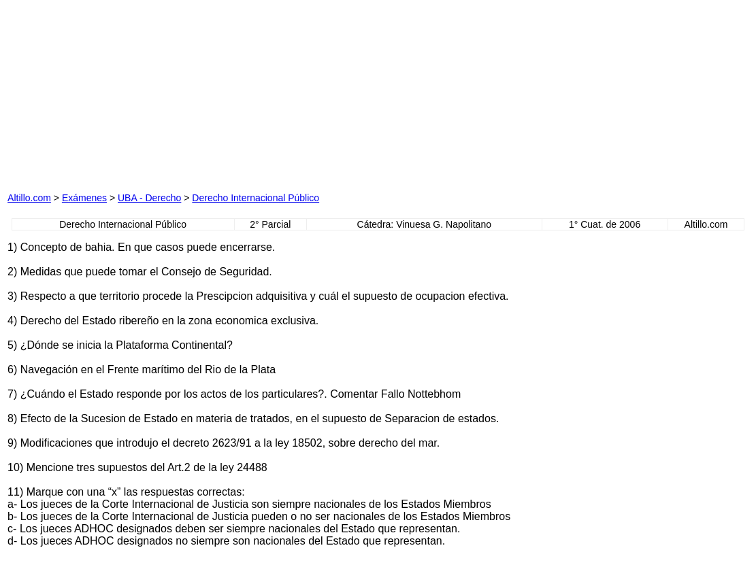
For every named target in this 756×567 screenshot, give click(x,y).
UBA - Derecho (149, 197)
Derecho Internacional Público (255, 197)
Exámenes (84, 197)
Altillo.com (29, 197)
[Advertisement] (239, 92)
